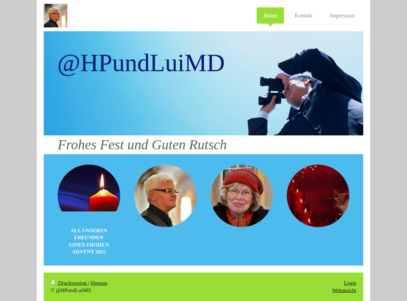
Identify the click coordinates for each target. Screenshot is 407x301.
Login (350, 283)
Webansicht (344, 290)
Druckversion (69, 283)
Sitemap (98, 283)
